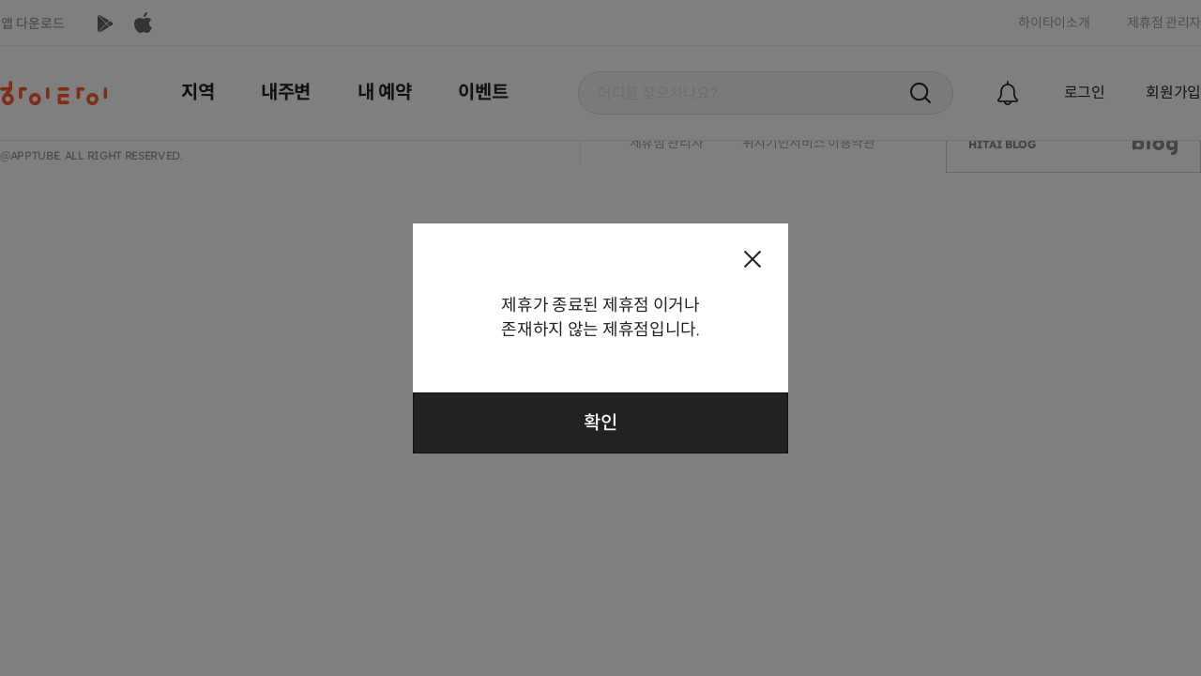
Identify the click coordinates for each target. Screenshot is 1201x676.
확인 (600, 423)
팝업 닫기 (752, 259)
